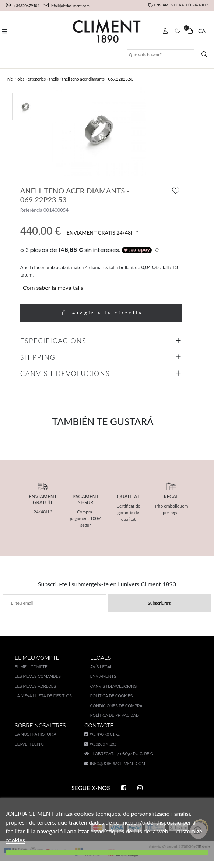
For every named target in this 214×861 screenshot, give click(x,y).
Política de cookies (111, 696)
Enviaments (103, 676)
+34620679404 (23, 5)
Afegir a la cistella (101, 313)
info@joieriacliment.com (66, 5)
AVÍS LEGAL (101, 667)
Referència (31, 210)
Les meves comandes (38, 676)
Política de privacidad (114, 715)
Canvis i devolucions (113, 686)
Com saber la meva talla (53, 287)
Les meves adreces (35, 686)
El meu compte (31, 667)
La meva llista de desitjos (43, 696)
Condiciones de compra (116, 706)
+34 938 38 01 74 (101, 734)
